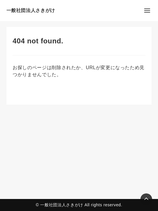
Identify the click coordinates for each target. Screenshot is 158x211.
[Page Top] (146, 199)
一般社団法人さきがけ (30, 10)
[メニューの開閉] (147, 10)
